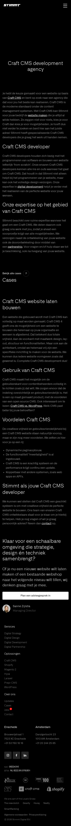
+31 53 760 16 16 (13, 743)
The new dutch (11, 803)
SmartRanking (11, 809)
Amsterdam (43, 727)
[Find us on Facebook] (16, 755)
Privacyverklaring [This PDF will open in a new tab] (37, 815)
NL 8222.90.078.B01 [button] (20, 771)
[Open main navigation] (65, 5)
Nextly (46, 803)
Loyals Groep (29, 798)
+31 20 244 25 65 (46, 743)
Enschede (10, 727)
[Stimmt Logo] (12, 5)
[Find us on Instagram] (8, 755)
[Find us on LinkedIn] (25, 755)
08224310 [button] (14, 767)
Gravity (26, 803)
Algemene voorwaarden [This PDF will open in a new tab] (16, 815)
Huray (37, 803)
